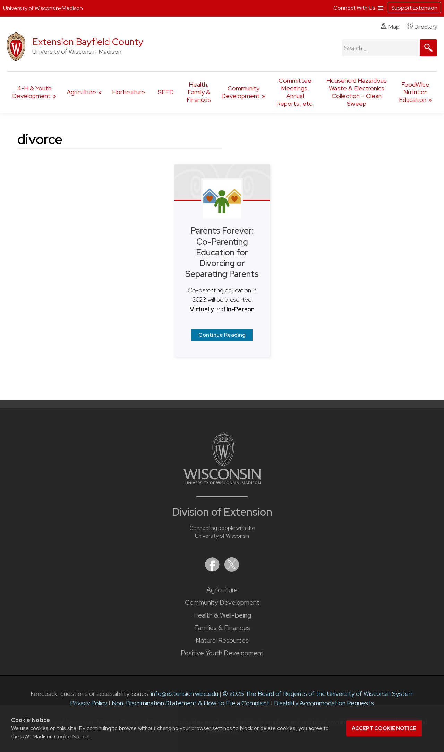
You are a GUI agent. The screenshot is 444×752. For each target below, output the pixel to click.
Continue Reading (222, 335)
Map (390, 26)
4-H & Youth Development (31, 92)
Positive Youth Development (222, 653)
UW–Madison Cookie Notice (54, 736)
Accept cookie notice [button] (384, 728)
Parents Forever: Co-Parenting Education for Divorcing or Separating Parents (222, 252)
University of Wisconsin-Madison (43, 8)
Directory (422, 26)
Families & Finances (222, 627)
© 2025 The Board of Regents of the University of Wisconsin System (318, 694)
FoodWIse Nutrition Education (414, 92)
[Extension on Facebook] (213, 569)
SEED (166, 92)
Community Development (240, 92)
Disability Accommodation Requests (324, 703)
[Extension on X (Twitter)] (231, 569)
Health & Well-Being (222, 615)
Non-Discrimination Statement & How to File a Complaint (191, 703)
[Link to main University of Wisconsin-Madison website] (222, 482)
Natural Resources (222, 640)
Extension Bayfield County (87, 42)
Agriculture (81, 92)
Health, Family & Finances (199, 92)
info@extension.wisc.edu (184, 694)
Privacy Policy (88, 703)
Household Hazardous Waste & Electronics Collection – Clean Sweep (356, 92)
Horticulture (128, 92)
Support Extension (414, 7)
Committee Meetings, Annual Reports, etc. (295, 92)
